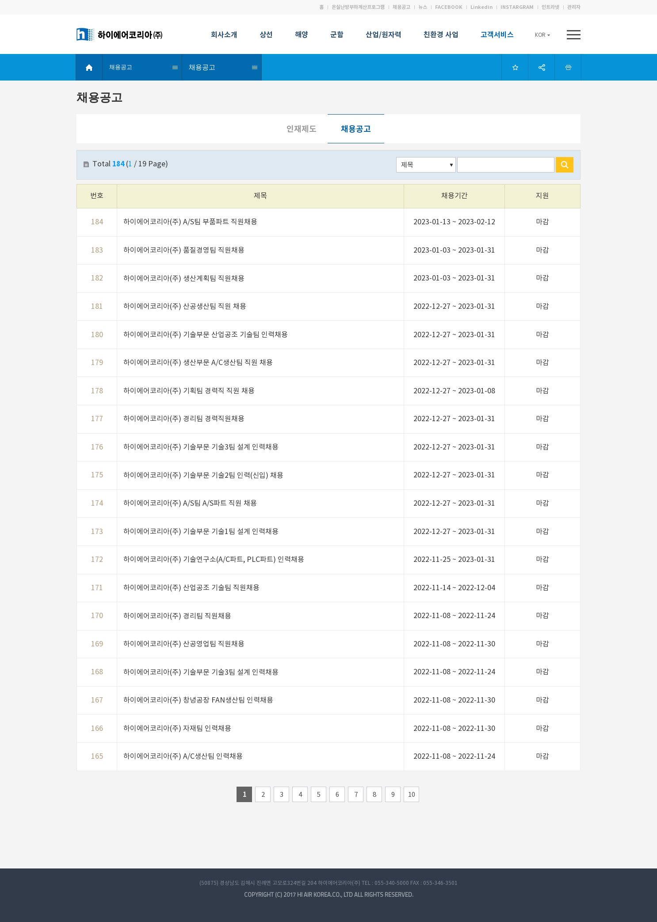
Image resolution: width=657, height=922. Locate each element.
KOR (542, 34)
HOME (90, 67)
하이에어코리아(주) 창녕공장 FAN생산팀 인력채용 (198, 700)
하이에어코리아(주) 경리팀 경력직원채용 (183, 419)
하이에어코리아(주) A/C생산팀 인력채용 (183, 757)
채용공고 (401, 7)
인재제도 (301, 129)
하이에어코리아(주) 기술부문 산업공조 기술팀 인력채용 (205, 335)
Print (567, 67)
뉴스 (422, 7)
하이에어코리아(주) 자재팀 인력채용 (177, 729)
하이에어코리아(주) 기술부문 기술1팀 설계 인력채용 (201, 532)
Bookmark (514, 67)
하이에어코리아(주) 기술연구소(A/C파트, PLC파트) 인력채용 (213, 560)
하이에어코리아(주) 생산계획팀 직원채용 (183, 279)
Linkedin (481, 7)
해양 (301, 35)
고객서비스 (497, 35)
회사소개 (224, 35)
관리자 (574, 7)
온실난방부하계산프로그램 (358, 7)
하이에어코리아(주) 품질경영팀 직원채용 (183, 250)
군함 (337, 35)
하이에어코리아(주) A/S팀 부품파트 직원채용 (190, 222)
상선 (266, 35)
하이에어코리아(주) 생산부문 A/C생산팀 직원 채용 (198, 363)
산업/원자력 (383, 35)
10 (411, 795)
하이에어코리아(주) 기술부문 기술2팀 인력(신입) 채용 (203, 476)
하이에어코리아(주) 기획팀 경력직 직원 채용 (189, 391)
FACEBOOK (448, 7)
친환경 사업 (441, 35)
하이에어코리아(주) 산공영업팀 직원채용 (183, 644)
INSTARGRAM (517, 7)
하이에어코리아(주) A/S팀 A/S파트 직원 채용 (190, 503)
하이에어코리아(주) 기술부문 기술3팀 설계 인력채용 (201, 447)
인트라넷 (550, 7)
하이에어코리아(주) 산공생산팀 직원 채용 (184, 307)
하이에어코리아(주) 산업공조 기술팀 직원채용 (191, 588)
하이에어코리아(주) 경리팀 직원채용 (177, 616)
